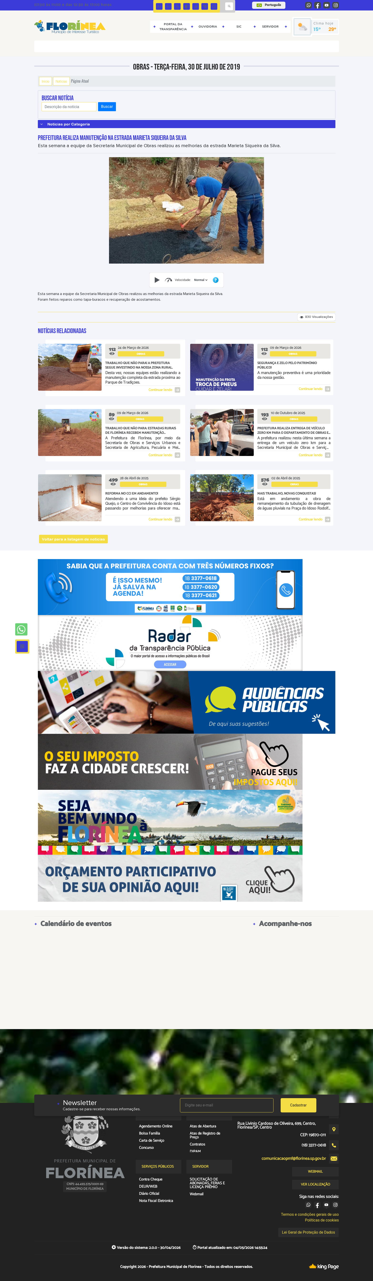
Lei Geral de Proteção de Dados (308, 1232)
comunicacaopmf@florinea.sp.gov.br (294, 1158)
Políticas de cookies (322, 1220)
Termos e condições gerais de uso (310, 1214)
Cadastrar (298, 1105)
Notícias (61, 81)
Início (45, 81)
